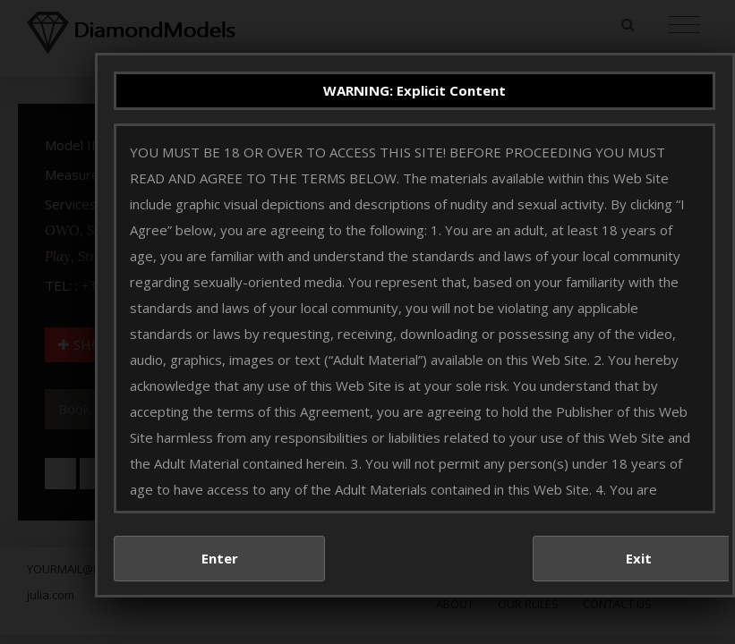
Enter (229, 572)
